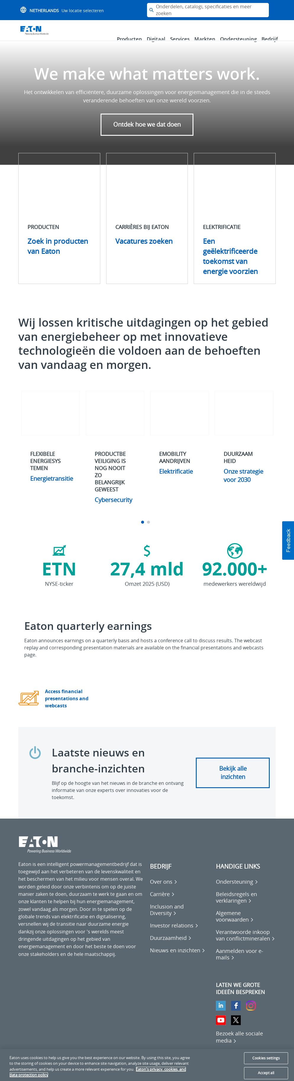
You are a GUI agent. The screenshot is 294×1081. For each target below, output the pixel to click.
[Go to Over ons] (163, 890)
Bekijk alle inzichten (233, 781)
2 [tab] (149, 530)
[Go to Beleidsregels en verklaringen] (246, 905)
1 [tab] (143, 530)
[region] (147, 1065)
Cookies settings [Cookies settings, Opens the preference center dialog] (266, 1058)
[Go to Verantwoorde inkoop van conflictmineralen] (246, 943)
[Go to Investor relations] (174, 933)
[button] (288, 540)
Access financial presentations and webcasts (66, 706)
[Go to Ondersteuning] (237, 890)
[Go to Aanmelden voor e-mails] (246, 962)
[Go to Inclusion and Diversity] (180, 918)
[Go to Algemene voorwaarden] (246, 924)
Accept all (266, 1072)
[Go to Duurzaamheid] (171, 946)
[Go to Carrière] (162, 902)
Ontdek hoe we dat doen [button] (147, 133)
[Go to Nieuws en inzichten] (177, 958)
